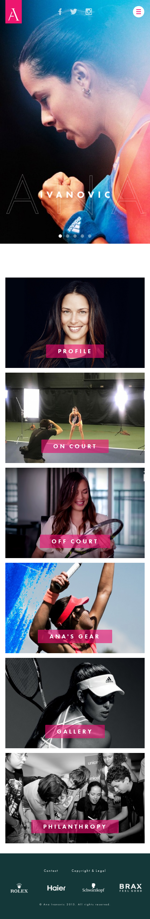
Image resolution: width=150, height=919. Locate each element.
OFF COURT (75, 541)
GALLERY (75, 731)
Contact (51, 870)
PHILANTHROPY (75, 826)
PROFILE (75, 351)
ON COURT (75, 446)
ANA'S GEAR (75, 636)
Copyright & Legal (89, 870)
